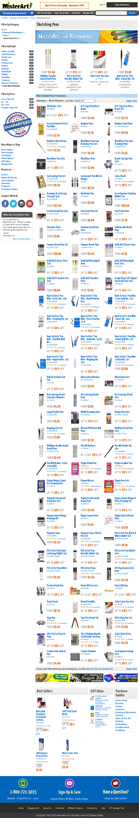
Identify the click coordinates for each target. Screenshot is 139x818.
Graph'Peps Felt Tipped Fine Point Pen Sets (126, 279)
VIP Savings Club (116, 808)
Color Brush (120, 176)
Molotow (52, 161)
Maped (120, 284)
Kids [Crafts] (97, 713)
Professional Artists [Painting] (101, 697)
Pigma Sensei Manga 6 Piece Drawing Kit (125, 499)
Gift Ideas (5, 161)
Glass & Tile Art (123, 718)
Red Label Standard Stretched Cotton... (41, 715)
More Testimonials (22, 239)
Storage (98, 710)
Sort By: (70, 101)
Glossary (5, 183)
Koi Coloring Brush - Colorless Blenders (56, 396)
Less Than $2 (7, 99)
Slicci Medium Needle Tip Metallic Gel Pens (91, 635)
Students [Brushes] (99, 706)
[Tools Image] (92, 721)
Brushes (107, 708)
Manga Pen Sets (122, 412)
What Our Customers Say (16, 214)
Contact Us (107, 669)
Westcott (42, 759)
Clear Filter (23, 32)
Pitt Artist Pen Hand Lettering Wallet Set (57, 552)
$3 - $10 (5, 105)
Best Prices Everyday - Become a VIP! (64, 5)
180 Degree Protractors (42, 754)
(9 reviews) (68, 760)
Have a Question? (116, 792)
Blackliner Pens (88, 158)
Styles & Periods (9, 177)
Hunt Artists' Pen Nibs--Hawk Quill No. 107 (126, 338)
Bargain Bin (88, 13)
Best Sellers (7, 150)
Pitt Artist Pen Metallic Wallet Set (74, 77)
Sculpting (120, 730)
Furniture (98, 702)
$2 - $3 (4, 102)
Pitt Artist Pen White (57, 568)
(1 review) (61, 347)
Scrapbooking (100, 725)
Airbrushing (121, 700)
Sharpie (5, 69)
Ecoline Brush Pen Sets (57, 211)
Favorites (76, 13)
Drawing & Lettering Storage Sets (57, 195)
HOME (4, 18)
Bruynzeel (87, 233)
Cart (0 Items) (122, 5)
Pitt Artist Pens (88, 568)
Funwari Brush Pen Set (57, 244)
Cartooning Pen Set (56, 176)
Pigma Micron (87, 480)
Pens (32, 18)
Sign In (102, 4)
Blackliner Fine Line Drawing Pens (124, 142)
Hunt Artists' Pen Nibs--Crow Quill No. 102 (126, 297)
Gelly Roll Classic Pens (125, 244)
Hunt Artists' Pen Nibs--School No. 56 (124, 77)
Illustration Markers (90, 377)
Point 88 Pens (121, 585)
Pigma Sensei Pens (89, 515)
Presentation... (100, 704)
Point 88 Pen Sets (89, 585)
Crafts (97, 716)
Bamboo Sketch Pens (57, 141)
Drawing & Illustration (19, 18)
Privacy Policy (96, 815)
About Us (47, 808)
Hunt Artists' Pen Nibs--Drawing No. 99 (57, 317)
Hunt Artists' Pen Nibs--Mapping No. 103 (90, 359)
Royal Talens (54, 214)
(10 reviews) (130, 304)
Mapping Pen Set (55, 428)
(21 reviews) (96, 469)
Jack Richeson (8, 54)
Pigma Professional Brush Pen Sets (56, 499)
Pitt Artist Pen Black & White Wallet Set (125, 534)
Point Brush (52, 601)
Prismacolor (7, 63)
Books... (105, 710)
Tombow (5, 80)
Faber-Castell (7, 51)
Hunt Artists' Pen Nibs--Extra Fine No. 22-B (90, 319)
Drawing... (104, 716)
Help (103, 808)
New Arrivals (7, 152)
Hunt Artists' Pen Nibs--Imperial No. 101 (58, 358)
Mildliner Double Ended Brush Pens (48, 77)
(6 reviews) (129, 181)
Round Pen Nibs (88, 601)
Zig (84, 181)
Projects (5, 186)
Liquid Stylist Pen (55, 412)
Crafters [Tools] (99, 719)
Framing (119, 715)
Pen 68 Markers (88, 445)
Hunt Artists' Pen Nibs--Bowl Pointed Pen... (90, 298)
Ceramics (120, 709)
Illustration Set (122, 377)
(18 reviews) (130, 486)
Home (21, 808)
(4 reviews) (61, 304)
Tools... (98, 727)
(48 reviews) (96, 486)
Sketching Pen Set (123, 617)
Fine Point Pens (122, 211)
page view (132, 101)
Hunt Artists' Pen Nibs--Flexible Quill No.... (56, 339)
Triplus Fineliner (88, 651)
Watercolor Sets (70, 753)
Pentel (4, 60)
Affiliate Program (75, 808)
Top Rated (6, 155)
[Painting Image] (92, 698)
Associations (7, 180)
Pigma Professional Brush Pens (90, 499)
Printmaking (99, 723)
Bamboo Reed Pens (123, 123)
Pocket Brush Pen (55, 585)
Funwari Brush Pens (90, 244)
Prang (66, 756)
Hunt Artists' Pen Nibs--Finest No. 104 (126, 317)
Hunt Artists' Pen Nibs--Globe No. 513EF (91, 338)
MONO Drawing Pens (90, 412)
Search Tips (92, 669)
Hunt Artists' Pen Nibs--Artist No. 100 (57, 297)
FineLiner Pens (53, 227)
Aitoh (85, 126)
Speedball (6, 71)
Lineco (67, 717)
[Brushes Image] (92, 707)
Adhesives (99, 708)
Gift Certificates (44, 13)
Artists (4, 174)
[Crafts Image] (92, 714)
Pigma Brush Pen (88, 463)
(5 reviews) (129, 469)
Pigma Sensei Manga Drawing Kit (56, 517)
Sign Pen (51, 617)
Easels (106, 715)
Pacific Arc (6, 57)
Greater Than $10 (9, 107)
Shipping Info (33, 808)
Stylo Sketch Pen (123, 634)
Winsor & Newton (9, 83)
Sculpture (99, 715)
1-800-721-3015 (23, 792)
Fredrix (41, 722)
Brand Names (7, 158)
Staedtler (5, 77)
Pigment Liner (53, 533)
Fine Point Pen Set (89, 211)
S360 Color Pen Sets (99, 76)
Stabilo (4, 74)
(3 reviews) (61, 181)
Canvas (105, 700)
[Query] (111, 13)
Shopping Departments (14, 13)
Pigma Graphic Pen (123, 463)
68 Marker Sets (54, 106)
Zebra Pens (49, 81)
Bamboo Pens (87, 123)
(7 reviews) (61, 365)
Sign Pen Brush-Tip (89, 617)
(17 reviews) (68, 721)
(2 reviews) (61, 147)
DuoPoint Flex (87, 193)
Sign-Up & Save (61, 13)
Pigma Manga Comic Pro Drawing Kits (56, 482)
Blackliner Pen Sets (56, 158)
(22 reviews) (62, 623)
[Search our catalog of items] (132, 13)
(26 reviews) (96, 573)
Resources (6, 169)
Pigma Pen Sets (122, 480)
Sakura (4, 66)
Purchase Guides (9, 189)
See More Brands (11, 86)
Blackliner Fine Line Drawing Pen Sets (90, 142)
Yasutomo (53, 144)
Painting (98, 700)
